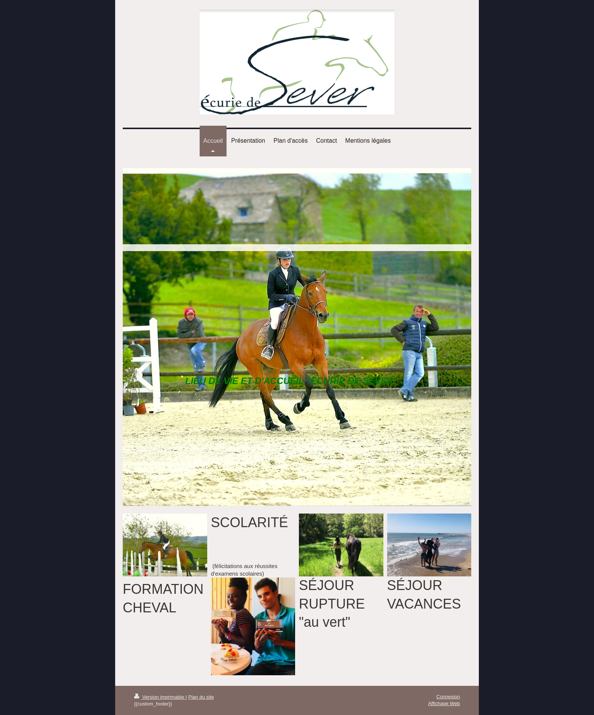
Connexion (448, 696)
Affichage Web (444, 703)
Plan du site (201, 697)
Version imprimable (160, 697)
